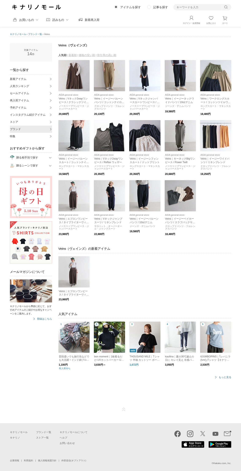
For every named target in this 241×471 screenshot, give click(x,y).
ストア (14, 121)
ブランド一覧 (35, 34)
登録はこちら (44, 319)
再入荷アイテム (19, 100)
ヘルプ (63, 437)
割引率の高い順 (106, 55)
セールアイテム (19, 93)
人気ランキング (19, 86)
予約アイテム (18, 107)
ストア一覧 (42, 437)
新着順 (73, 55)
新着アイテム (18, 79)
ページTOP (124, 409)
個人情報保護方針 (47, 460)
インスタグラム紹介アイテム (28, 114)
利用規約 (28, 460)
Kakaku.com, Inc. (222, 463)
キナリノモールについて (74, 432)
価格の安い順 (87, 55)
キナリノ (15, 437)
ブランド (15, 129)
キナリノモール (18, 34)
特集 (12, 136)
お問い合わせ (67, 443)
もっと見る (225, 377)
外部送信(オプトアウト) (73, 460)
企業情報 (14, 460)
